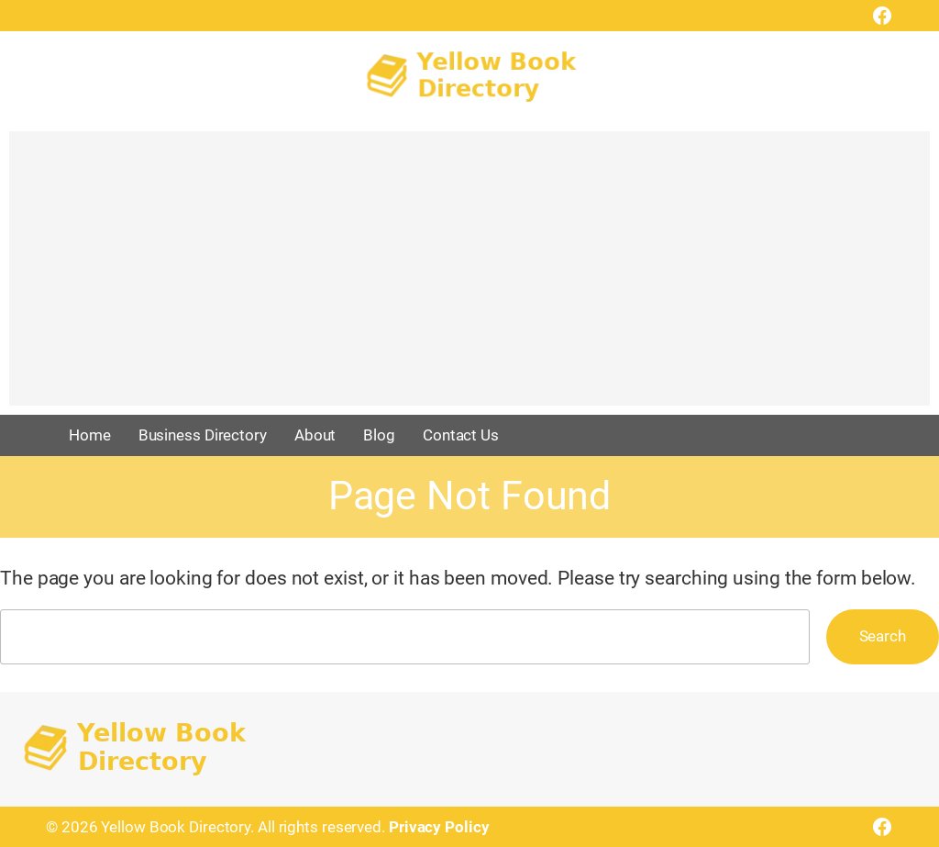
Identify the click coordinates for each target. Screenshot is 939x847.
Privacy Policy (439, 827)
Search (882, 636)
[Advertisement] (469, 277)
